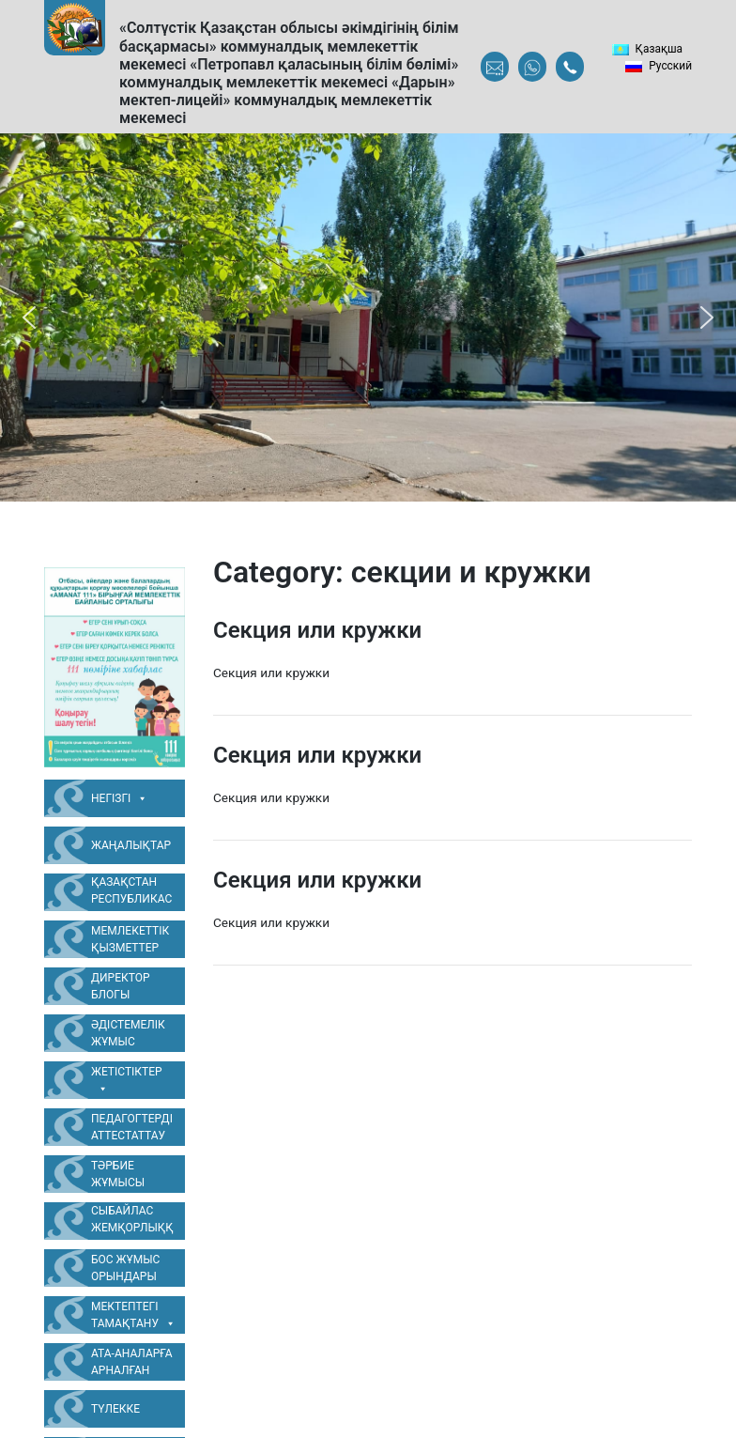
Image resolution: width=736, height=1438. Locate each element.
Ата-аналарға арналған (132, 1362)
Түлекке (115, 1408)
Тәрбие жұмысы (118, 1174)
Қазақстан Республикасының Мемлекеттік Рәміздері (131, 893)
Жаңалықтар (131, 845)
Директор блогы (120, 986)
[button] (29, 317)
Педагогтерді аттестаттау (132, 1127)
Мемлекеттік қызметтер (130, 939)
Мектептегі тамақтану (133, 1316)
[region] (368, 317)
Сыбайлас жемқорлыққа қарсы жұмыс (132, 1222)
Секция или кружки (317, 630)
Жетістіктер (126, 1081)
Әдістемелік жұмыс (128, 1033)
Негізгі (119, 798)
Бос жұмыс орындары (125, 1268)
